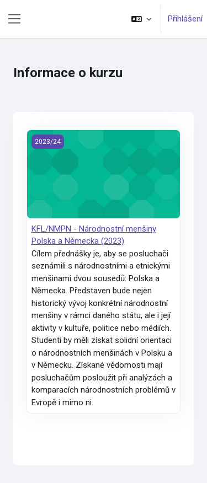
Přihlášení (185, 19)
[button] (141, 19)
